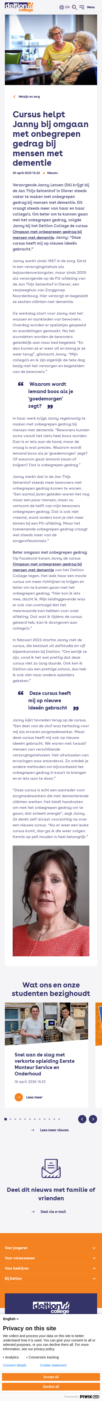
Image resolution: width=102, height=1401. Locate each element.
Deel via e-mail (53, 1212)
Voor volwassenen (20, 1258)
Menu (91, 7)
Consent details (15, 1365)
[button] (5, 1119)
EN (67, 7)
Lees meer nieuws (54, 1130)
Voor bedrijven (17, 1268)
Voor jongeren (16, 1248)
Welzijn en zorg (29, 96)
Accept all (50, 1377)
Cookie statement (53, 1365)
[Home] (19, 7)
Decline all (51, 1387)
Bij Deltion (13, 1278)
